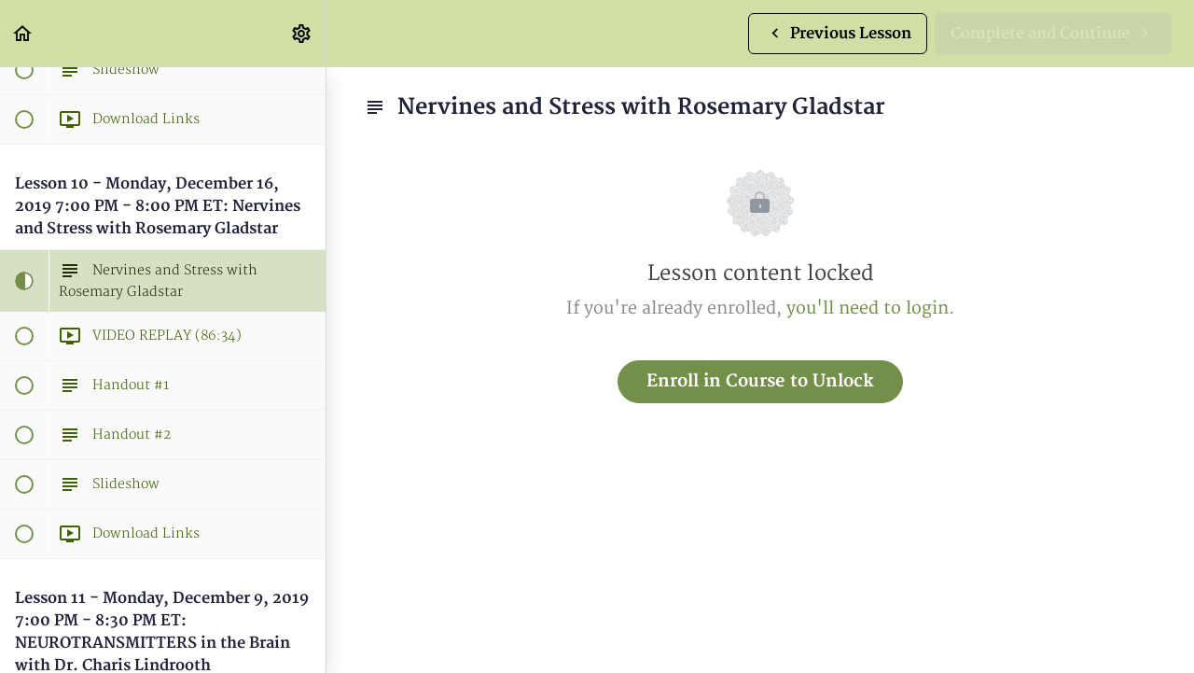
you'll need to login (867, 308)
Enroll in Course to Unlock (760, 381)
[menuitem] (302, 33)
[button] (23, 33)
